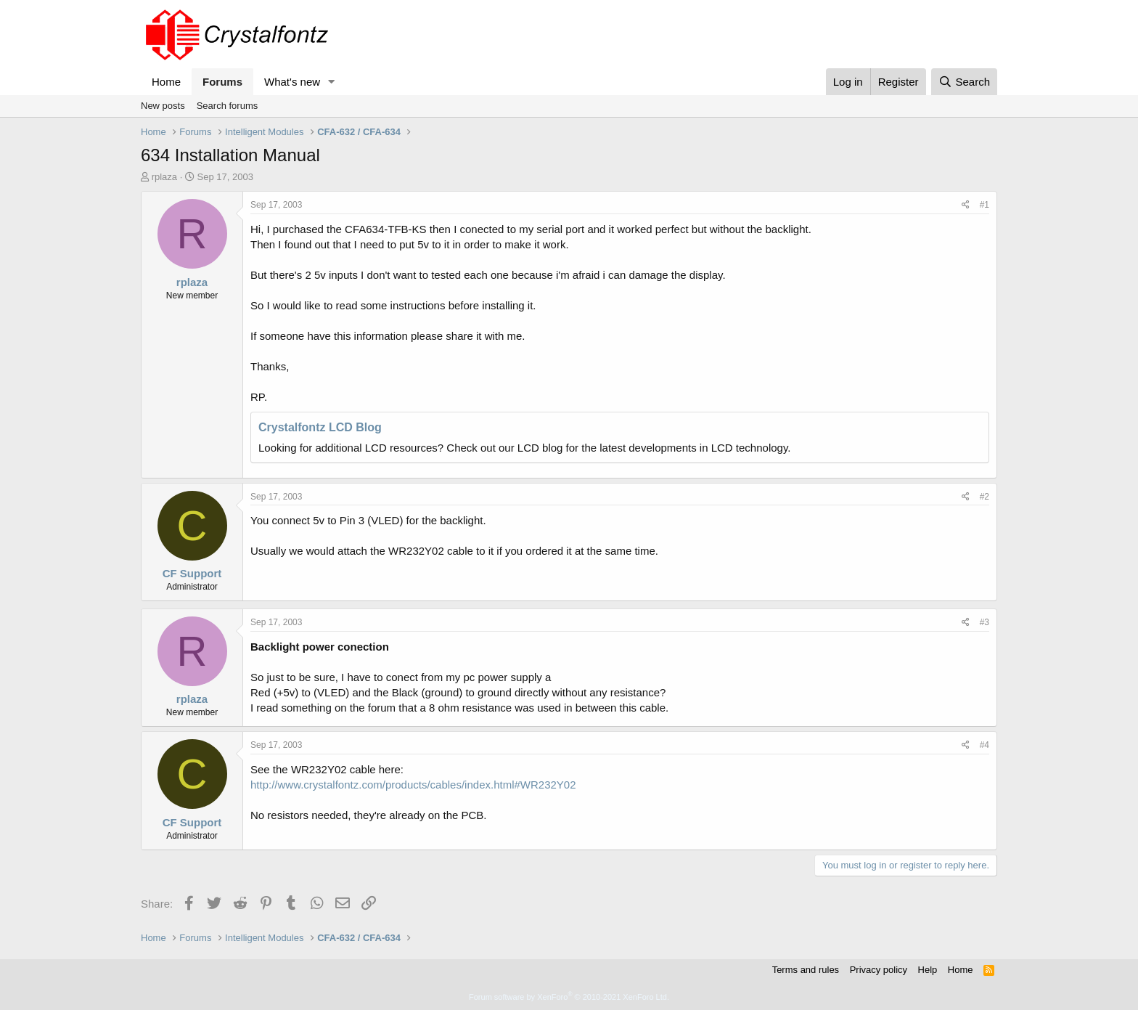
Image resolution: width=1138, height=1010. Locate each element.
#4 (984, 745)
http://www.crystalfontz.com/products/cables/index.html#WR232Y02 (413, 784)
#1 (984, 205)
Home (166, 82)
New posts (163, 105)
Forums (222, 82)
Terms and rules (805, 969)
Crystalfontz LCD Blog (320, 427)
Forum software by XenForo (569, 997)
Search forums (227, 105)
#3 (984, 622)
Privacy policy (878, 969)
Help (928, 969)
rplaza (164, 176)
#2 (984, 497)
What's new (292, 82)
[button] (332, 81)
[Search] (964, 81)
